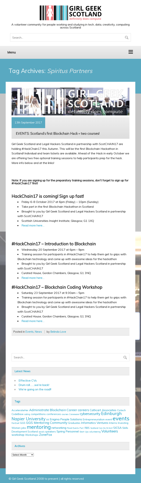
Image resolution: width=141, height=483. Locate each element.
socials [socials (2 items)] (41, 431)
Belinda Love (58, 331)
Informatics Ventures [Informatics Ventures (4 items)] (94, 423)
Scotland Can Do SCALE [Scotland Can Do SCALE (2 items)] (101, 428)
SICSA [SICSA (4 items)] (117, 428)
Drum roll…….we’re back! (34, 385)
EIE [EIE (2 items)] (47, 419)
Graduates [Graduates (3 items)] (74, 422)
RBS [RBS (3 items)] (87, 427)
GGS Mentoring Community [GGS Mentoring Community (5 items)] (46, 423)
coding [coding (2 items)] (27, 414)
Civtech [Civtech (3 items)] (121, 410)
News (38, 331)
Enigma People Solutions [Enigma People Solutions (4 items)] (66, 419)
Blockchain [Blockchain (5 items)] (58, 410)
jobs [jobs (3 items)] (23, 427)
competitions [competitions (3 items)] (38, 414)
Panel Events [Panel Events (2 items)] (73, 428)
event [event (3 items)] (108, 419)
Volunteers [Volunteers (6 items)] (109, 431)
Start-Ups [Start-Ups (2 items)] (83, 431)
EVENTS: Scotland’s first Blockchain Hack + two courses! (58, 133)
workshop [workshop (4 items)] (18, 435)
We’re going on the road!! (35, 389)
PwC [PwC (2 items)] (81, 428)
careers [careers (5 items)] (83, 410)
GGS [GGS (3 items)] (22, 422)
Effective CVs (28, 380)
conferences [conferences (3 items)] (53, 414)
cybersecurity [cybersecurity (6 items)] (90, 414)
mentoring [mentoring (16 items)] (39, 427)
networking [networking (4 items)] (58, 428)
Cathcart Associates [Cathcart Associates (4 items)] (103, 410)
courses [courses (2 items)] (65, 414)
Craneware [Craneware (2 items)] (74, 414)
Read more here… (32, 225)
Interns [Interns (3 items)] (113, 422)
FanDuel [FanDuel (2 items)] (15, 423)
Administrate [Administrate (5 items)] (39, 410)
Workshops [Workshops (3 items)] (31, 434)
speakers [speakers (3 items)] (50, 431)
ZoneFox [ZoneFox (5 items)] (45, 434)
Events (30, 331)
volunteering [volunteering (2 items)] (95, 431)
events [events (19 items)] (121, 418)
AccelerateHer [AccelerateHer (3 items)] (20, 410)
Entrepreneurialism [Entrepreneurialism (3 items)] (94, 419)
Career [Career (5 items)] (72, 410)
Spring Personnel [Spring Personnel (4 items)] (68, 431)
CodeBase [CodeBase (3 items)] (18, 414)
